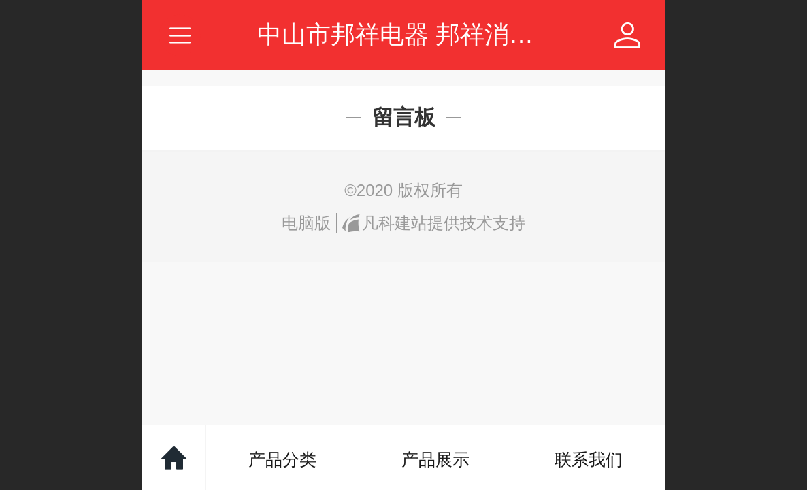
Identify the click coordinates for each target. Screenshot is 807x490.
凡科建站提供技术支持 (433, 223)
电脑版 (306, 223)
